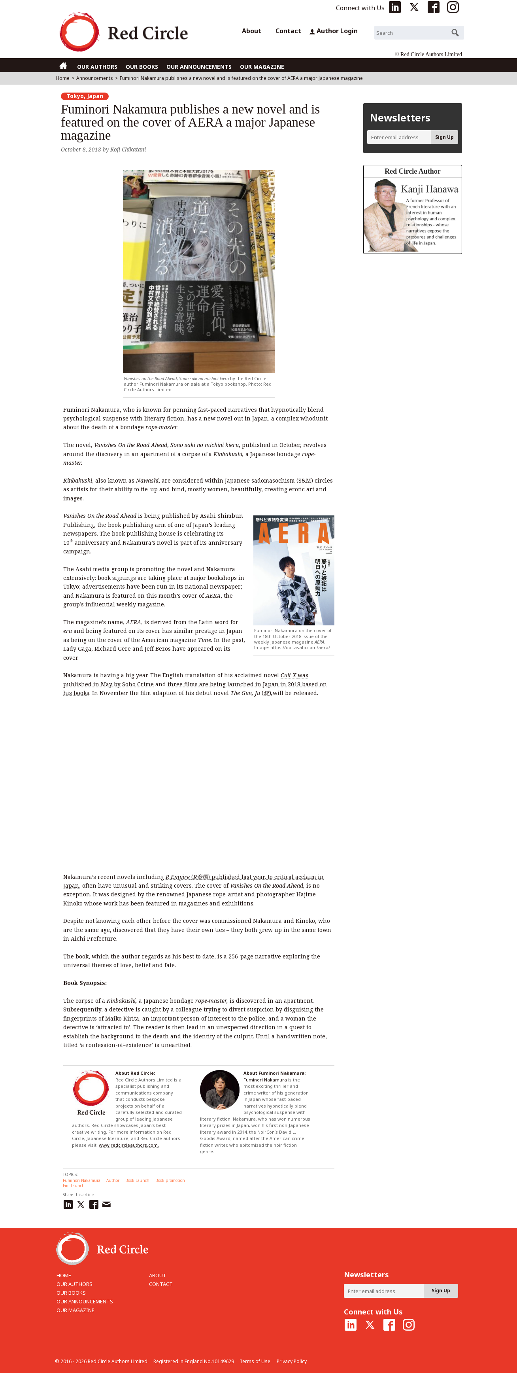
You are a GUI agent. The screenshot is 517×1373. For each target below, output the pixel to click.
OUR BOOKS (142, 66)
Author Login (333, 31)
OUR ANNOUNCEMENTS (199, 66)
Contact (288, 31)
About (251, 31)
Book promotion (170, 1180)
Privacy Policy (292, 1361)
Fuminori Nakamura (265, 1080)
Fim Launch (74, 1185)
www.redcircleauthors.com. (129, 1145)
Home (63, 78)
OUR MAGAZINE (262, 66)
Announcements (94, 78)
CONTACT (161, 1284)
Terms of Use (255, 1361)
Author (112, 1180)
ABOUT (157, 1275)
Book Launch (137, 1180)
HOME (64, 1275)
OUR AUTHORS (97, 66)
